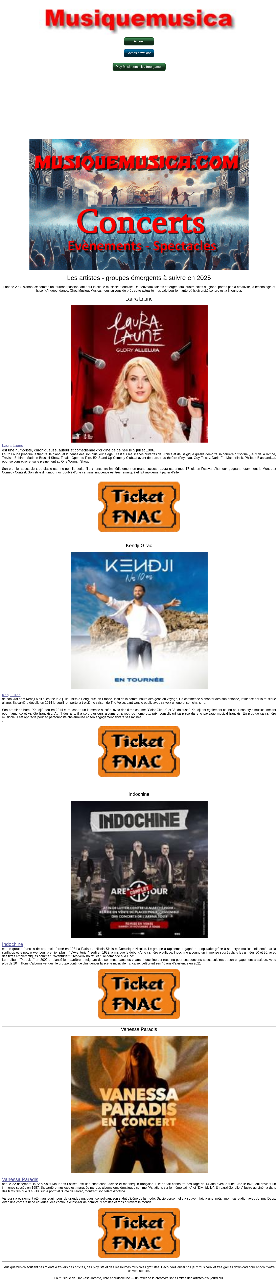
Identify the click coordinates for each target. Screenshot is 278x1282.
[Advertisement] (139, 105)
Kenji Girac (11, 695)
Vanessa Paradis (20, 1179)
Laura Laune (12, 445)
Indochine (12, 944)
